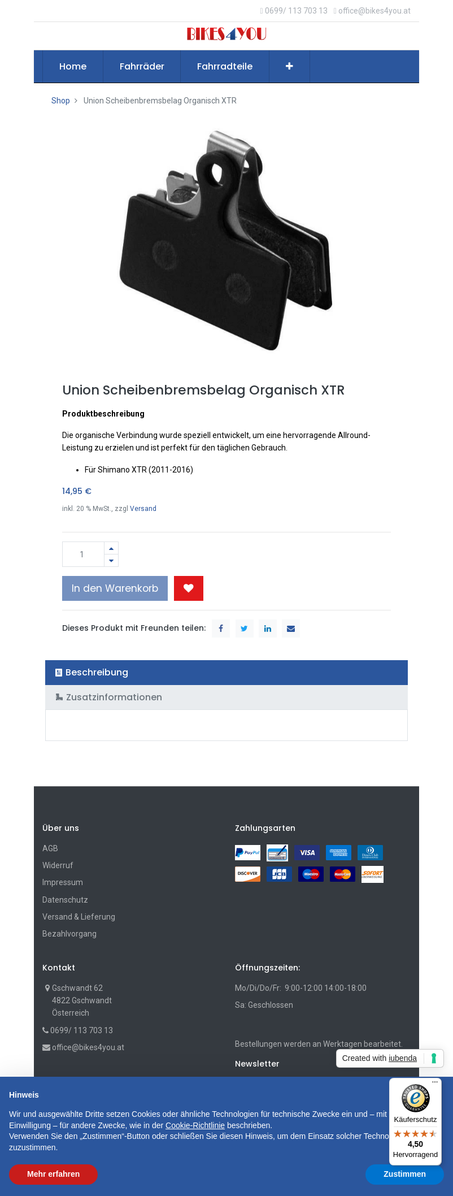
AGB (50, 848)
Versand (143, 509)
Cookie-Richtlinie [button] (195, 1125)
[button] (289, 66)
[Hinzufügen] (111, 548)
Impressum (62, 882)
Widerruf (57, 865)
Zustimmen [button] (405, 1173)
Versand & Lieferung (78, 916)
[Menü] (435, 1084)
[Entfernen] (111, 560)
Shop (60, 100)
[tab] (226, 672)
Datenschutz (65, 899)
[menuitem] (73, 66)
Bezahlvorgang (69, 933)
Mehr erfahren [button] (53, 1173)
